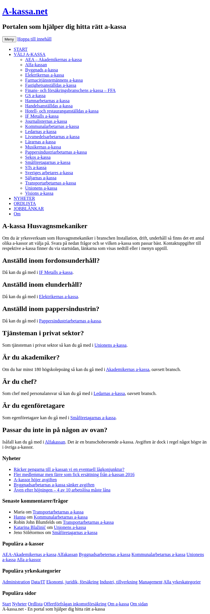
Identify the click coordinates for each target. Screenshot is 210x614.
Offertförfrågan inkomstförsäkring (75, 603)
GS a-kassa (35, 95)
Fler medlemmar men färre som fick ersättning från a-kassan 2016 (74, 474)
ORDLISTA (25, 203)
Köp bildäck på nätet (125, 609)
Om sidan (139, 603)
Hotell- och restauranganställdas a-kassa (61, 111)
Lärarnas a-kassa (40, 141)
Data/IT (38, 581)
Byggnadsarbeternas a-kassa (104, 554)
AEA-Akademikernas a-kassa (29, 554)
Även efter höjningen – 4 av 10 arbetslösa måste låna (62, 489)
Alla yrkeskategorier (182, 581)
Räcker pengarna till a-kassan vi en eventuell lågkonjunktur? (69, 469)
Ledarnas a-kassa (40, 131)
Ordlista (35, 603)
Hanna (20, 517)
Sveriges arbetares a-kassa (49, 172)
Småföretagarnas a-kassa (47, 162)
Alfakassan (55, 442)
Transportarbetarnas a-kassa (50, 182)
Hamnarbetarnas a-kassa (47, 100)
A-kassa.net (25, 11)
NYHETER (24, 198)
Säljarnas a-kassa (40, 177)
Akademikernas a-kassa (128, 369)
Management (151, 581)
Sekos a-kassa (38, 157)
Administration (16, 581)
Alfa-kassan (36, 64)
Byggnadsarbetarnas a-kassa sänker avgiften (54, 484)
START (20, 49)
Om (17, 213)
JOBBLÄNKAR (29, 208)
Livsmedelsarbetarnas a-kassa (52, 136)
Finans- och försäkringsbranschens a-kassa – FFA (70, 90)
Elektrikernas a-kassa (44, 75)
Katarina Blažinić (30, 527)
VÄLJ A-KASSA (30, 54)
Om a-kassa (118, 603)
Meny (9, 39)
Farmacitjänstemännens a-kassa (54, 80)
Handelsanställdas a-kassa (49, 105)
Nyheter (19, 603)
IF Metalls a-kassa (41, 116)
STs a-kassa (36, 167)
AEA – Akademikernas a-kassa (53, 59)
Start (6, 603)
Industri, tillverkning (118, 581)
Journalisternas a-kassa (46, 121)
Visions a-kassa (39, 193)
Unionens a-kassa (41, 188)
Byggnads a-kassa (41, 69)
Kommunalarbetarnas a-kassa (52, 126)
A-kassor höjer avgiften (35, 479)
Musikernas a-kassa (43, 147)
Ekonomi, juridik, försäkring (72, 581)
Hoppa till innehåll (34, 39)
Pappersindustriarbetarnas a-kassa (56, 152)
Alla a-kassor (29, 559)
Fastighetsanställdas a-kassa (50, 85)
